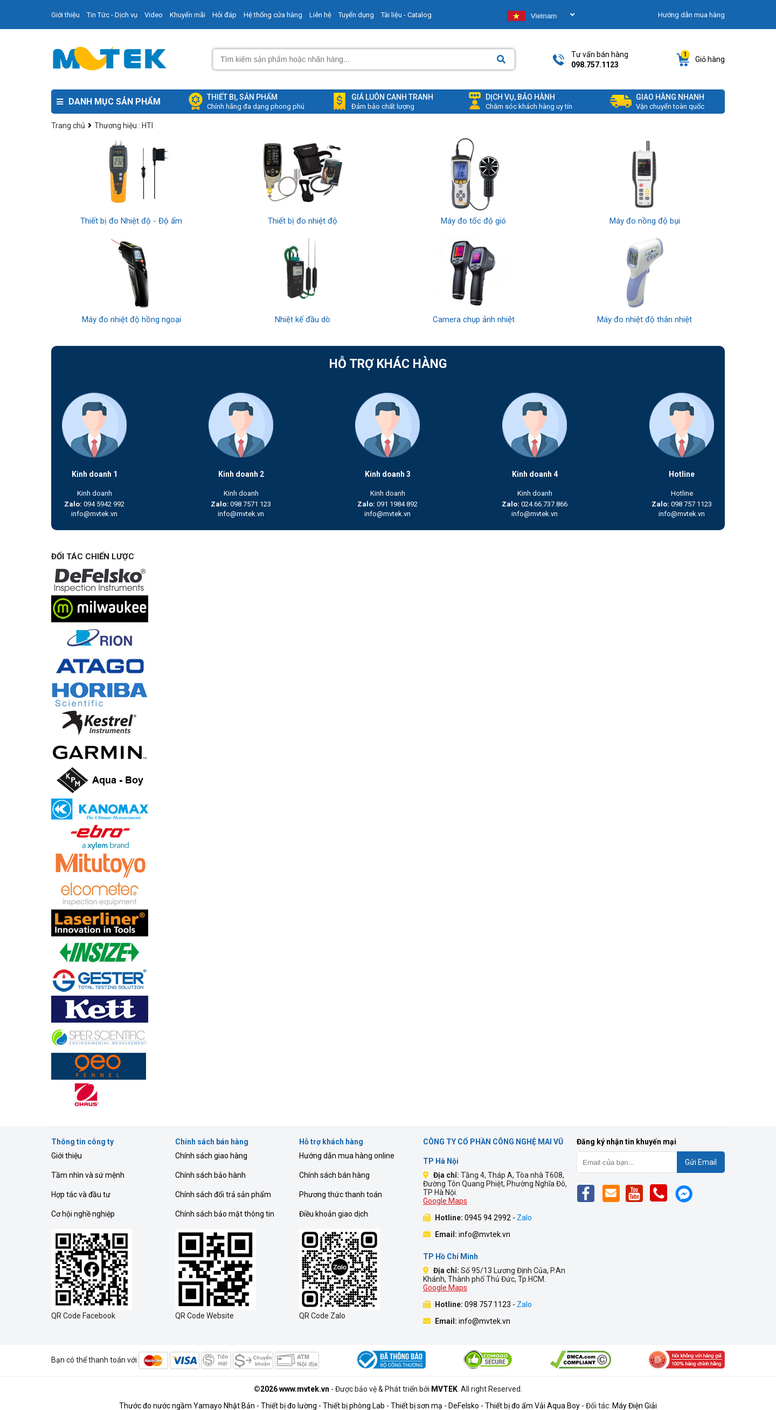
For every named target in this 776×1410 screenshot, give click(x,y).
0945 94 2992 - (498, 1217)
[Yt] (637, 1193)
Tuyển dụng (356, 15)
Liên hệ (320, 15)
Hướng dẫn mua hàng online (346, 1155)
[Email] (613, 1193)
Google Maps (445, 1201)
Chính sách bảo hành (210, 1175)
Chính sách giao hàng (211, 1155)
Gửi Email (701, 1162)
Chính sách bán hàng (334, 1175)
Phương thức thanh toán (340, 1194)
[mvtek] (388, 581)
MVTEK (444, 1389)
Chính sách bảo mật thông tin (224, 1214)
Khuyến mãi (187, 15)
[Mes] (686, 1193)
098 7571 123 (241, 504)
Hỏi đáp (224, 15)
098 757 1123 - (498, 1304)
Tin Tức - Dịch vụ (112, 15)
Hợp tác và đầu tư (80, 1194)
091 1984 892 (387, 504)
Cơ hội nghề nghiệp (83, 1214)
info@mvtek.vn (94, 514)
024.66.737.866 (534, 504)
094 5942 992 (94, 504)
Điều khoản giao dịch (333, 1214)
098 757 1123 (682, 504)
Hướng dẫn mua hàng (691, 15)
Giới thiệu (65, 15)
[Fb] (589, 1193)
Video (153, 15)
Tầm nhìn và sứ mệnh (87, 1175)
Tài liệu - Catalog (406, 15)
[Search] (501, 59)
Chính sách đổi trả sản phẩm (223, 1194)
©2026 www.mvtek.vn (291, 1389)
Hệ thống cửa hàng (273, 15)
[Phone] (661, 1193)
